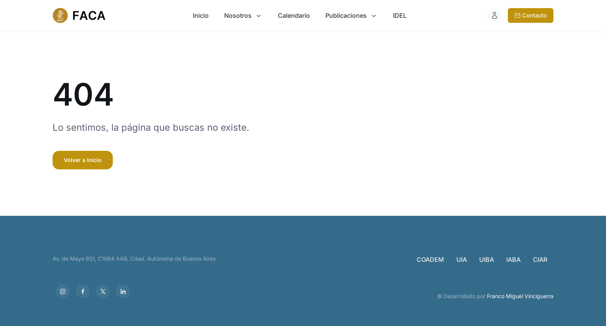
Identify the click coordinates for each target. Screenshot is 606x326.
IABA (513, 259)
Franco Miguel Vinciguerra (520, 296)
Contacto (530, 15)
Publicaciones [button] (346, 15)
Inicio (201, 15)
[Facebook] (83, 291)
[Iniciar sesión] (495, 15)
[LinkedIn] (123, 291)
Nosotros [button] (238, 15)
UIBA (486, 259)
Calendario (294, 15)
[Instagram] (63, 291)
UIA (461, 259)
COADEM (430, 259)
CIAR (540, 259)
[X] (103, 291)
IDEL (400, 15)
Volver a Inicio (83, 160)
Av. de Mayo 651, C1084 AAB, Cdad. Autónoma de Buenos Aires (134, 258)
